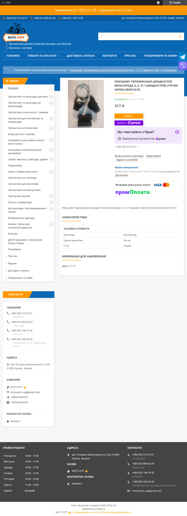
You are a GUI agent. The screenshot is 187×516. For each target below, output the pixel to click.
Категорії (13, 88)
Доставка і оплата (81, 55)
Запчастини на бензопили (23, 128)
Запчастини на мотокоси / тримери (28, 112)
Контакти (109, 55)
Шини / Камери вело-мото (23, 171)
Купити (129, 115)
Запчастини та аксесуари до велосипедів (41, 70)
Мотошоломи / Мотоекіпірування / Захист (27, 210)
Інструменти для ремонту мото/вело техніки (26, 142)
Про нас (130, 55)
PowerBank (14, 249)
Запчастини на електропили (24, 190)
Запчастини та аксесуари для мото (28, 96)
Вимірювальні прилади (21, 218)
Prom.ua (111, 505)
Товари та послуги (41, 55)
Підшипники (15, 165)
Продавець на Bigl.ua (93, 509)
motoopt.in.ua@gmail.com (25, 392)
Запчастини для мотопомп (23, 183)
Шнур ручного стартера (21, 134)
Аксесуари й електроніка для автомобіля (24, 151)
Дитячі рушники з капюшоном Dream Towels (25, 241)
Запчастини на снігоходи (22, 177)
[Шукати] (180, 36)
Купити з (128, 123)
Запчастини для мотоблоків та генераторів (25, 120)
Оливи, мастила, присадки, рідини (28, 159)
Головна (13, 55)
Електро (13, 233)
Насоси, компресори (20, 202)
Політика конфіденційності (116, 512)
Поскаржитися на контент (87, 512)
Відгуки (12, 263)
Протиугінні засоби (19, 196)
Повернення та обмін (160, 55)
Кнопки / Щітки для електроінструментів (20, 226)
